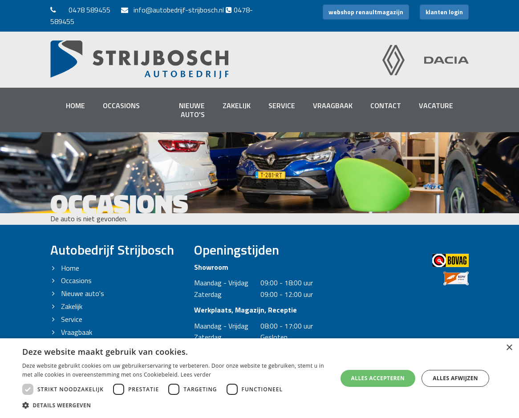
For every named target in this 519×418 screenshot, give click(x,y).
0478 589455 (89, 9)
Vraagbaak (333, 105)
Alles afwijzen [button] (455, 378)
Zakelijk (237, 105)
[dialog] (259, 378)
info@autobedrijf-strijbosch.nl (172, 9)
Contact (385, 105)
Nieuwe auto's (192, 110)
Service (281, 105)
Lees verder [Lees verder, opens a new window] (196, 374)
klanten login (444, 11)
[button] (175, 405)
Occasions (121, 105)
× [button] (509, 348)
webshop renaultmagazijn (365, 11)
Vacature (436, 105)
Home (75, 105)
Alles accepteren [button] (378, 378)
